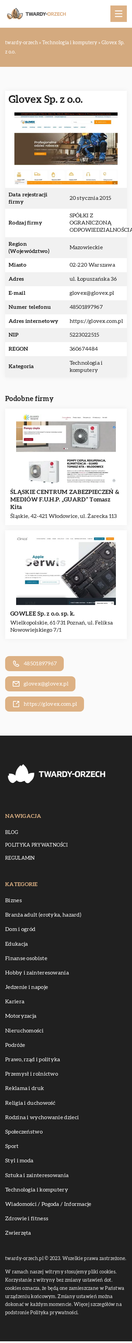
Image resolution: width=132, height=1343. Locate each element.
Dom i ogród (20, 929)
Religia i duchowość (30, 1103)
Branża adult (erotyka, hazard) (43, 915)
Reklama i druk (24, 1088)
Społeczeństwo (24, 1132)
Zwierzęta (18, 1233)
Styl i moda (19, 1160)
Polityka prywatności (36, 845)
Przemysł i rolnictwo (31, 1074)
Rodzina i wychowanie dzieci (42, 1117)
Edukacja (16, 944)
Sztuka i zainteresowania (37, 1175)
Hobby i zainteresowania (37, 973)
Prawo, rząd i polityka (32, 1059)
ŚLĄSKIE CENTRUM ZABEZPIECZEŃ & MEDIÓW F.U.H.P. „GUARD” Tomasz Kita (64, 499)
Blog (11, 832)
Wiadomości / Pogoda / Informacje (48, 1204)
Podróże (15, 1045)
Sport (12, 1146)
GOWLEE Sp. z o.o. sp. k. (42, 614)
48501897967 (86, 307)
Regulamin (20, 858)
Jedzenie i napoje (26, 987)
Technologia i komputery (36, 1190)
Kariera (14, 1001)
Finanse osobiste (26, 958)
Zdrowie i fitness (26, 1218)
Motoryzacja (20, 1016)
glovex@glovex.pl (92, 293)
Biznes (13, 900)
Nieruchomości (24, 1030)
